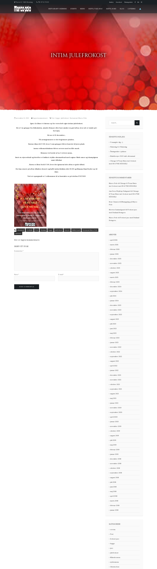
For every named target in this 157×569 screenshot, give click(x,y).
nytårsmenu (114, 562)
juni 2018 (113, 487)
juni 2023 (113, 329)
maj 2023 (113, 333)
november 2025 (115, 263)
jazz (111, 548)
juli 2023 (113, 324)
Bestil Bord (111, 9)
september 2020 (116, 412)
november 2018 (115, 463)
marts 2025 (114, 277)
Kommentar (19, 251)
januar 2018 (114, 510)
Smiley (111, 2)
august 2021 (114, 394)
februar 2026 (114, 249)
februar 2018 (114, 505)
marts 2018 (114, 501)
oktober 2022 (115, 352)
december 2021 (115, 375)
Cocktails (29, 230)
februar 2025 (114, 282)
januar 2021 (114, 403)
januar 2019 (114, 454)
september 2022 (116, 356)
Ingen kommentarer (40, 118)
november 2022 (115, 347)
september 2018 (116, 473)
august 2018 (114, 478)
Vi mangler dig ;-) (116, 142)
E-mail (61, 274)
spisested (18, 233)
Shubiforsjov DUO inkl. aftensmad (122, 156)
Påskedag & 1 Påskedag (118, 147)
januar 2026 (114, 254)
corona (112, 529)
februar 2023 (114, 338)
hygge (58, 118)
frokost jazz (114, 539)
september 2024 (116, 291)
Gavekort (119, 2)
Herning (43, 230)
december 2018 (115, 459)
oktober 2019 (115, 431)
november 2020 (115, 408)
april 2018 (113, 496)
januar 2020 (114, 422)
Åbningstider (128, 2)
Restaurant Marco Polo (78, 118)
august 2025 (114, 273)
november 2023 (115, 310)
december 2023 (115, 305)
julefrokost (65, 118)
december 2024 (115, 287)
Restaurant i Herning (57, 9)
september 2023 (116, 315)
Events (73, 9)
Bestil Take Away (95, 9)
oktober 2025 (115, 268)
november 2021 (115, 380)
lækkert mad (76, 230)
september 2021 (116, 389)
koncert (67, 230)
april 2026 (113, 240)
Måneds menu (115, 557)
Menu (82, 9)
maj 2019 (113, 445)
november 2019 (115, 426)
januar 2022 (114, 370)
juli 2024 (113, 296)
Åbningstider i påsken (118, 152)
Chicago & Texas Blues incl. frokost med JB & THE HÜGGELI (122, 162)
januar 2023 (114, 342)
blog (122, 9)
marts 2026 (114, 245)
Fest (53, 118)
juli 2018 (113, 482)
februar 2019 (114, 450)
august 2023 (114, 319)
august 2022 (114, 361)
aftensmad (20, 230)
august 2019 (114, 436)
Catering (131, 9)
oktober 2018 (115, 468)
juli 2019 (113, 440)
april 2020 (114, 417)
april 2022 (113, 366)
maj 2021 (113, 398)
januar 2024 (114, 301)
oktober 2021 (115, 384)
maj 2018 (113, 491)
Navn (16, 274)
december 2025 (115, 259)
